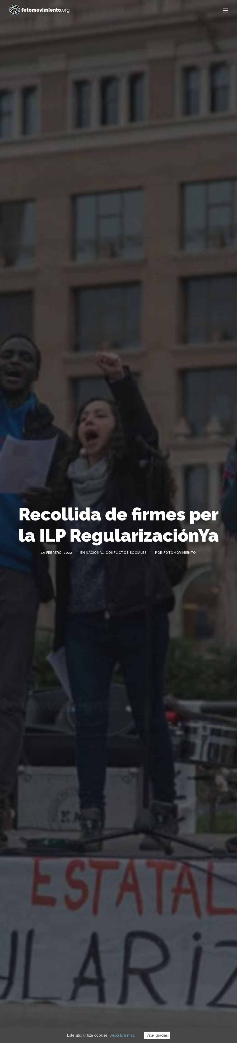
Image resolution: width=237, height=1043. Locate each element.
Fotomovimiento (180, 535)
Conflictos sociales (126, 535)
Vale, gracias (157, 1035)
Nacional (95, 535)
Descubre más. (122, 1035)
